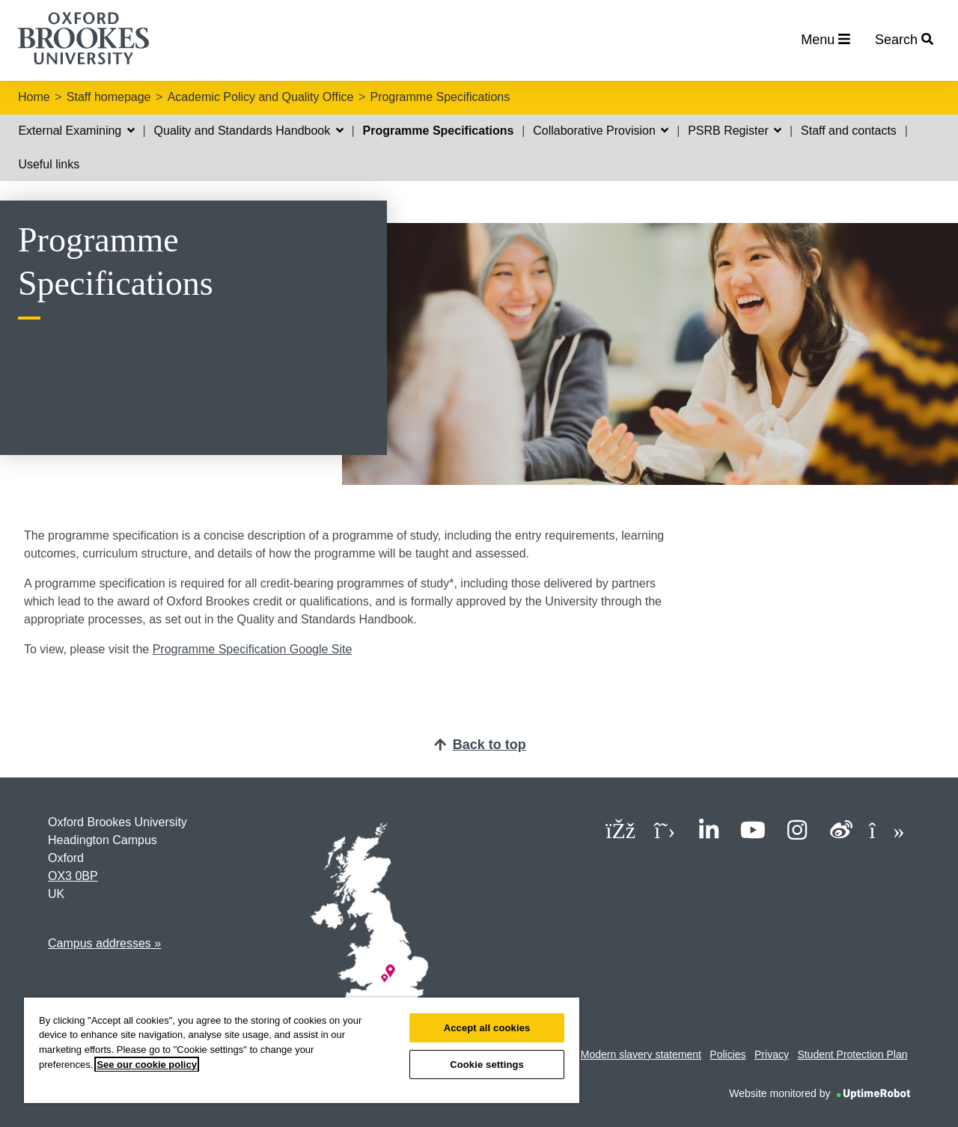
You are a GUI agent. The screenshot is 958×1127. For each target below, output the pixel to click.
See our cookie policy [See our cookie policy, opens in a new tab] (147, 1064)
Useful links (48, 164)
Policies (727, 1054)
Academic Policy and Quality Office (261, 97)
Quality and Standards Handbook (249, 130)
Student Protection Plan (852, 1054)
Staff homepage (109, 97)
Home (34, 97)
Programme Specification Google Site (253, 649)
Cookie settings (487, 1064)
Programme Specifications (440, 97)
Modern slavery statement (641, 1054)
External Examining (76, 130)
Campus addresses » (104, 943)
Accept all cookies (487, 1027)
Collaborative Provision (600, 130)
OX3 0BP (73, 876)
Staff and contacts (849, 130)
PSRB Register (734, 130)
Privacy (771, 1054)
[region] (301, 1050)
